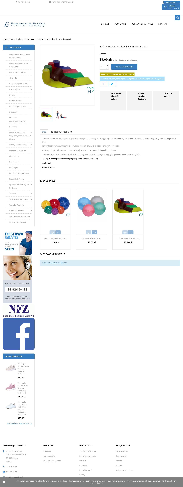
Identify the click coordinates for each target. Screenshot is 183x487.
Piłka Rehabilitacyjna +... (91, 238)
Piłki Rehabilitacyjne (17, 150)
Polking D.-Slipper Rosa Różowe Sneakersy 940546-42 (23, 388)
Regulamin (120, 24)
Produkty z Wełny (16, 179)
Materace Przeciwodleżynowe (17, 119)
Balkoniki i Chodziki (17, 72)
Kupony (119, 465)
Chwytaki (13, 78)
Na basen (13, 127)
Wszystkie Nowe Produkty (19, 423)
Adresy (119, 461)
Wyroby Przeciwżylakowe (19, 216)
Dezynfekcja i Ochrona (18, 83)
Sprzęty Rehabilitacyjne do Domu (20, 186)
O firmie (105, 24)
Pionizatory (14, 156)
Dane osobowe (122, 451)
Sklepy (82, 475)
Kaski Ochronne (16, 101)
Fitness (12, 95)
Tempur (20, 193)
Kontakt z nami (85, 470)
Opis (44, 132)
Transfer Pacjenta (16, 205)
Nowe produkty (49, 456)
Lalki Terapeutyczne (17, 106)
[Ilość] (103, 67)
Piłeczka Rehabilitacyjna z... (55, 238)
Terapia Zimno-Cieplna (20, 199)
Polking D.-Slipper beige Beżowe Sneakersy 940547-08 (23, 369)
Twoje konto (123, 445)
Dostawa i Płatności (142, 24)
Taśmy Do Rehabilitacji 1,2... (128, 238)
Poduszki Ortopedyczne (19, 173)
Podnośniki (14, 162)
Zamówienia (121, 456)
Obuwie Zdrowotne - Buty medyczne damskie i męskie (20, 135)
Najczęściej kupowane (52, 461)
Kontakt (162, 24)
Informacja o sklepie (14, 445)
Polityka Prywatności (87, 456)
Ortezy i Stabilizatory (20, 144)
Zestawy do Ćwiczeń (17, 222)
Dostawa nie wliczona (128, 60)
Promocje (47, 451)
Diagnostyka (20, 89)
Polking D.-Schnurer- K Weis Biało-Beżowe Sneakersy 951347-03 (23, 408)
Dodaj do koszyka (124, 67)
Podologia (20, 167)
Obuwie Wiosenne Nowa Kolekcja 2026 (19, 56)
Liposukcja (13, 112)
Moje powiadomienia (124, 470)
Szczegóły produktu (62, 132)
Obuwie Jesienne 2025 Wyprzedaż (18, 65)
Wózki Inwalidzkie (20, 210)
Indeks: (103, 53)
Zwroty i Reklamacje (87, 451)
